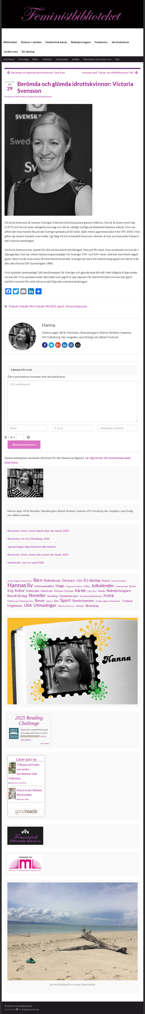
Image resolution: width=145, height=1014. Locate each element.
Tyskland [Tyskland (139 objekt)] (127, 600)
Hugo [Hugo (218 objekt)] (60, 586)
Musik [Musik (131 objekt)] (101, 590)
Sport (60, 306)
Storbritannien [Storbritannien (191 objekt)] (83, 601)
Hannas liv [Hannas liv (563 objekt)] (20, 585)
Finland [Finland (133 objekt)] (106, 580)
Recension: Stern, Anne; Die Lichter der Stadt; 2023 (38, 554)
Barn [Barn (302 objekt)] (37, 580)
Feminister (101, 42)
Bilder (35, 59)
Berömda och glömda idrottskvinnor (33, 96)
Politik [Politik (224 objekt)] (108, 596)
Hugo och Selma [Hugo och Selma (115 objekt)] (74, 586)
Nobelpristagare (81, 42)
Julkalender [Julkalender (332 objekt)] (102, 585)
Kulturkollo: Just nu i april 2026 (25, 562)
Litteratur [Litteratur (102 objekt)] (92, 591)
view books (44, 743)
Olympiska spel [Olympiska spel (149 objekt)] (68, 596)
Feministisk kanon (56, 42)
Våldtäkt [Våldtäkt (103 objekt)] (80, 606)
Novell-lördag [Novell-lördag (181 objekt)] (17, 596)
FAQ (117, 59)
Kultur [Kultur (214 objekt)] (20, 590)
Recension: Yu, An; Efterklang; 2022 (28, 538)
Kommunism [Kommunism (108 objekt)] (122, 586)
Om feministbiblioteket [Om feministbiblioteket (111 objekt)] (90, 596)
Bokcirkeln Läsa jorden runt (97, 59)
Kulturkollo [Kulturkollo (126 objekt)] (47, 590)
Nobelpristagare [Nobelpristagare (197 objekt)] (118, 590)
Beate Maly (24, 799)
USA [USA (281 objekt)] (28, 605)
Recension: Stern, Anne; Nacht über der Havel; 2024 (38, 530)
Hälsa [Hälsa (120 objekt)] (87, 586)
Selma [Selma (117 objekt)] (49, 601)
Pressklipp (23, 59)
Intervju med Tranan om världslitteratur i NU (108, 72)
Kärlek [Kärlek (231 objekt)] (80, 590)
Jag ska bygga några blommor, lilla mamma (31, 546)
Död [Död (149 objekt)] (79, 580)
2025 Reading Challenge (29, 720)
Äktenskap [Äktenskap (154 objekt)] (92, 605)
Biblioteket (10, 42)
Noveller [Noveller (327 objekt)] (37, 595)
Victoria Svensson (76, 306)
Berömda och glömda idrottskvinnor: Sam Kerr (38, 72)
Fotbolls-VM (26, 306)
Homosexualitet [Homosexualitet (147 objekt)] (44, 586)
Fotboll (13, 306)
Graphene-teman (30, 1009)
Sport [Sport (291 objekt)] (65, 600)
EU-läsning (28, 51)
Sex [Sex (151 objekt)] (56, 600)
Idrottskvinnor (120, 42)
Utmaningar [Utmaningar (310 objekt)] (44, 605)
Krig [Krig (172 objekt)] (10, 591)
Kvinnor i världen (31, 42)
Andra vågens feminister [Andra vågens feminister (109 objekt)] (19, 581)
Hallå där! (47, 59)
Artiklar (76, 59)
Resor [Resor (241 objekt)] (40, 600)
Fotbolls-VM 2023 (45, 306)
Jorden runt (11, 51)
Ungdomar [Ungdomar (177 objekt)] (14, 606)
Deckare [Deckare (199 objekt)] (68, 580)
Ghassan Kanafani (18, 783)
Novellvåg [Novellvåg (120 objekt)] (52, 596)
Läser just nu (26, 759)
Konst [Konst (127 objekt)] (132, 586)
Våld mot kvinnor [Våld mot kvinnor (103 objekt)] (66, 606)
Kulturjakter (62, 59)
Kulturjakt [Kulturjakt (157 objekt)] (32, 590)
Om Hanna (9, 59)
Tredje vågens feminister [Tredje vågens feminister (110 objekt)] (107, 601)
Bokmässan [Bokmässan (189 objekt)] (52, 580)
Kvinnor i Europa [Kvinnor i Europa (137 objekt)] (63, 590)
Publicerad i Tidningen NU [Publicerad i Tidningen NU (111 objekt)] (20, 601)
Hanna (11, 96)
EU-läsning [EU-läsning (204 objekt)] (91, 580)
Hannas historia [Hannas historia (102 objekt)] (118, 581)
